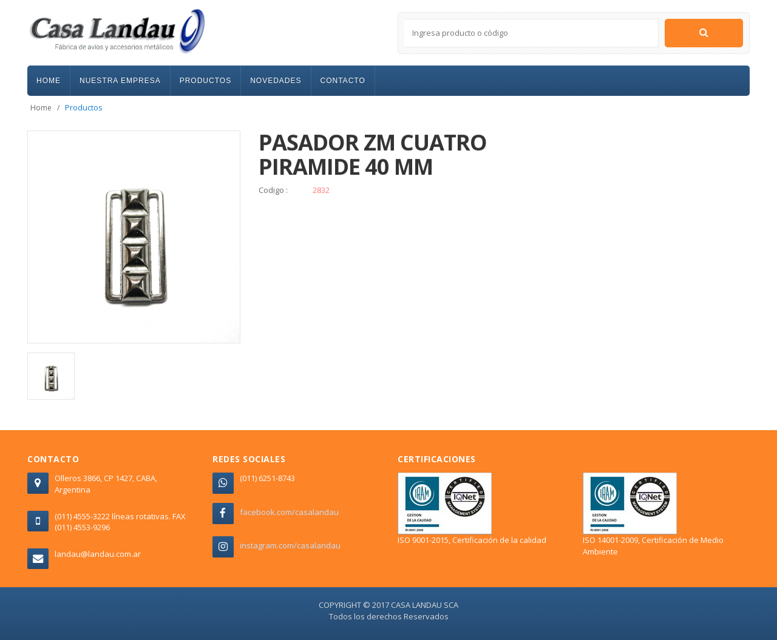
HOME (48, 80)
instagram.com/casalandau (290, 545)
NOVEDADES (275, 80)
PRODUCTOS (205, 80)
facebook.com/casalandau (289, 512)
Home (41, 108)
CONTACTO (343, 80)
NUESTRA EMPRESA (120, 80)
